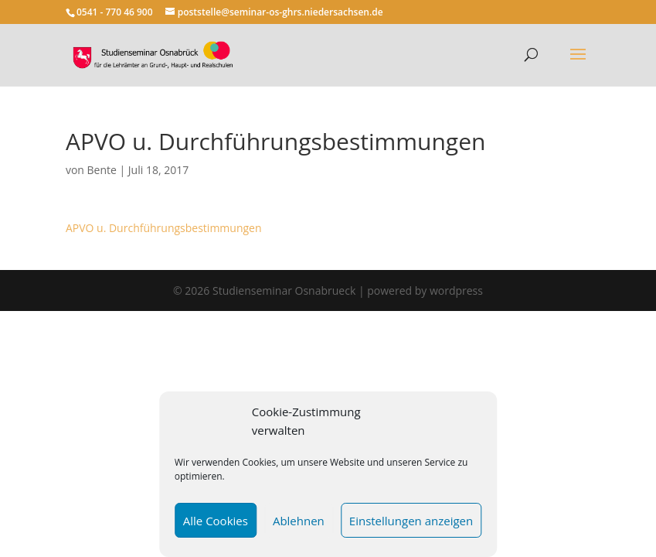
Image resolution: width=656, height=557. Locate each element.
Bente (102, 169)
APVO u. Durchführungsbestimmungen (164, 227)
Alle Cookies (215, 520)
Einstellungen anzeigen (411, 520)
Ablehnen (299, 520)
